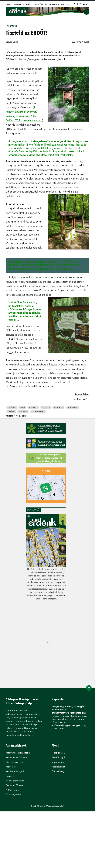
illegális (46, 407)
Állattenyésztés (13, 794)
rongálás (59, 407)
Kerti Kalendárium (15, 780)
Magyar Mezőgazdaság (18, 752)
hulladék (33, 407)
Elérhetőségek (38, 4)
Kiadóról (9, 4)
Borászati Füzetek (15, 785)
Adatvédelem (58, 752)
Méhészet (10, 766)
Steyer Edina (12, 41)
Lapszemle (11, 26)
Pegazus (10, 776)
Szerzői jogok (58, 757)
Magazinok (17, 4)
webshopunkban (60, 719)
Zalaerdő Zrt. (38, 412)
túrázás (11, 412)
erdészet (12, 407)
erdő (22, 407)
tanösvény (72, 407)
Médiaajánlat (27, 4)
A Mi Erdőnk (65, 4)
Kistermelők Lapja (15, 762)
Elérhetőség (58, 771)
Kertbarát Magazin (15, 771)
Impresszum (58, 762)
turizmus (23, 412)
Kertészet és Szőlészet (17, 757)
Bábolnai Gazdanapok (52, 4)
